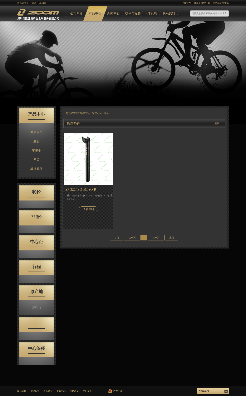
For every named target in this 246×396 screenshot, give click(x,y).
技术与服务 (133, 13)
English (42, 3)
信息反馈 (35, 391)
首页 (85, 113)
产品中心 (95, 13)
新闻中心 (113, 13)
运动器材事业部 (221, 3)
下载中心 (61, 391)
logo (38, 13)
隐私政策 (74, 391)
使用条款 (87, 391)
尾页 (171, 237)
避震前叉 (36, 132)
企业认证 (48, 391)
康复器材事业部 (202, 3)
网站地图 (22, 391)
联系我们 (169, 13)
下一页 (156, 237)
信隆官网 (186, 3)
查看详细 (88, 209)
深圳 (36, 307)
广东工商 (117, 391)
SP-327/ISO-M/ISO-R (80, 189)
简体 (34, 3)
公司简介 (76, 13)
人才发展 (151, 13)
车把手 (36, 150)
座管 (36, 159)
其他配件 (36, 169)
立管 (36, 141)
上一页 (132, 237)
